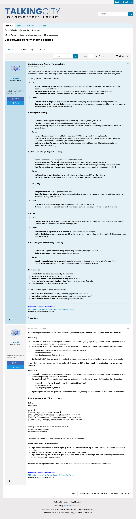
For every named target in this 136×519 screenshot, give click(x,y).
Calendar (36, 30)
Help (74, 493)
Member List (24, 30)
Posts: (9, 93)
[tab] (11, 49)
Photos (43, 49)
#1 (128, 64)
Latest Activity (26, 49)
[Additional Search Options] (126, 14)
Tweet (15, 103)
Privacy (95, 493)
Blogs (20, 25)
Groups (42, 25)
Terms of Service (109, 493)
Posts (10, 49)
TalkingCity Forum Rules (47, 309)
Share (15, 99)
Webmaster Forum (66, 309)
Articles (30, 25)
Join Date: (11, 91)
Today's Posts (11, 30)
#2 (127, 328)
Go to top (125, 493)
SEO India (32, 309)
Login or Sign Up (123, 2)
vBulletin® (67, 505)
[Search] (113, 14)
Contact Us (84, 493)
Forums (9, 25)
